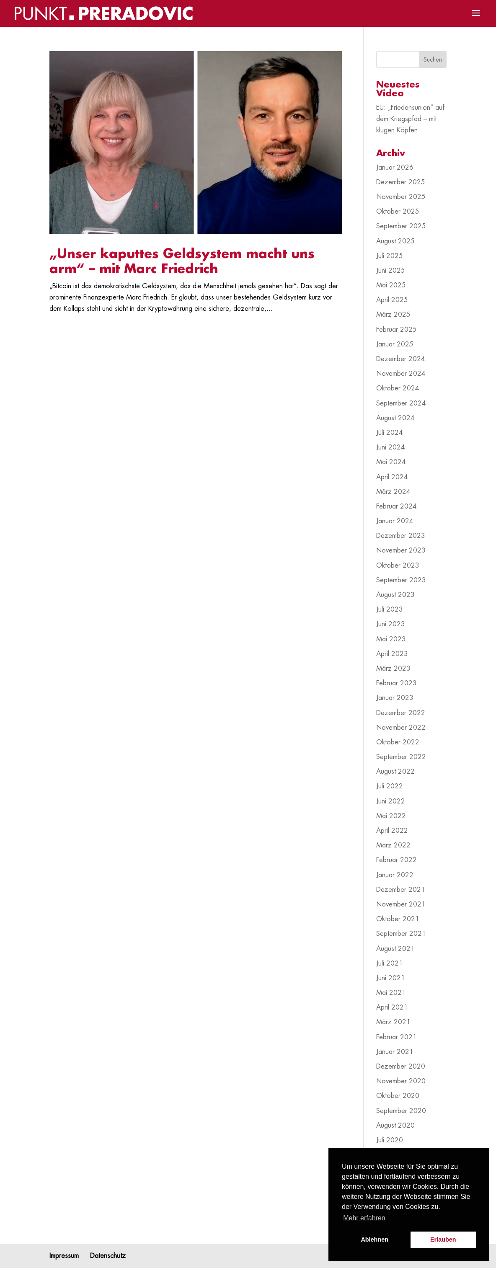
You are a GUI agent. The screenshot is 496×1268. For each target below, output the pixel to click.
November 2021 (401, 904)
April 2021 (392, 1007)
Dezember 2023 (400, 535)
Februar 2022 (396, 860)
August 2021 (395, 948)
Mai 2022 (391, 816)
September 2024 (401, 403)
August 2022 (395, 771)
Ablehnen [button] (374, 1239)
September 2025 (401, 226)
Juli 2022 (389, 786)
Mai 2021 (391, 992)
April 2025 (392, 300)
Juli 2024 (389, 432)
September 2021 (401, 933)
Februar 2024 (396, 506)
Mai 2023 (391, 639)
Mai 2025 (391, 285)
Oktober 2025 (397, 211)
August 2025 (395, 241)
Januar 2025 (394, 344)
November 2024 (401, 373)
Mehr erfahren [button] (364, 1218)
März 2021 (393, 1022)
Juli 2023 (389, 609)
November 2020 (401, 1081)
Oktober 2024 (397, 388)
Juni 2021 (390, 978)
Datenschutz (108, 1256)
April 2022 (392, 830)
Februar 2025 (396, 329)
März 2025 (393, 314)
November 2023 (401, 550)
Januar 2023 (394, 698)
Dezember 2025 (400, 182)
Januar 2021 (394, 1051)
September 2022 (401, 757)
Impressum (64, 1256)
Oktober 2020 (397, 1095)
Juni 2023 (390, 624)
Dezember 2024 (400, 359)
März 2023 (393, 668)
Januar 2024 (394, 521)
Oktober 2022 (397, 742)
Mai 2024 (391, 462)
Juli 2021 (389, 963)
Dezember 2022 (400, 713)
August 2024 (395, 418)
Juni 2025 (390, 270)
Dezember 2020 (400, 1066)
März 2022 (393, 845)
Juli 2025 (389, 256)
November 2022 (401, 727)
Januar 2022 (394, 875)
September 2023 (401, 580)
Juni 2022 (390, 801)
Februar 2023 (396, 683)
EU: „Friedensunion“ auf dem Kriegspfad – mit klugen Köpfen (410, 119)
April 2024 (392, 477)
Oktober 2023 (397, 565)
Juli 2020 (389, 1140)
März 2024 (393, 491)
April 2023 (392, 654)
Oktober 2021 (397, 919)
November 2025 (401, 197)
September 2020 (401, 1111)
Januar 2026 (394, 167)
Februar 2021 (396, 1037)
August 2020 (395, 1125)
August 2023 (395, 594)
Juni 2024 (390, 447)
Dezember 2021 (400, 889)
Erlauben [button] (443, 1239)
